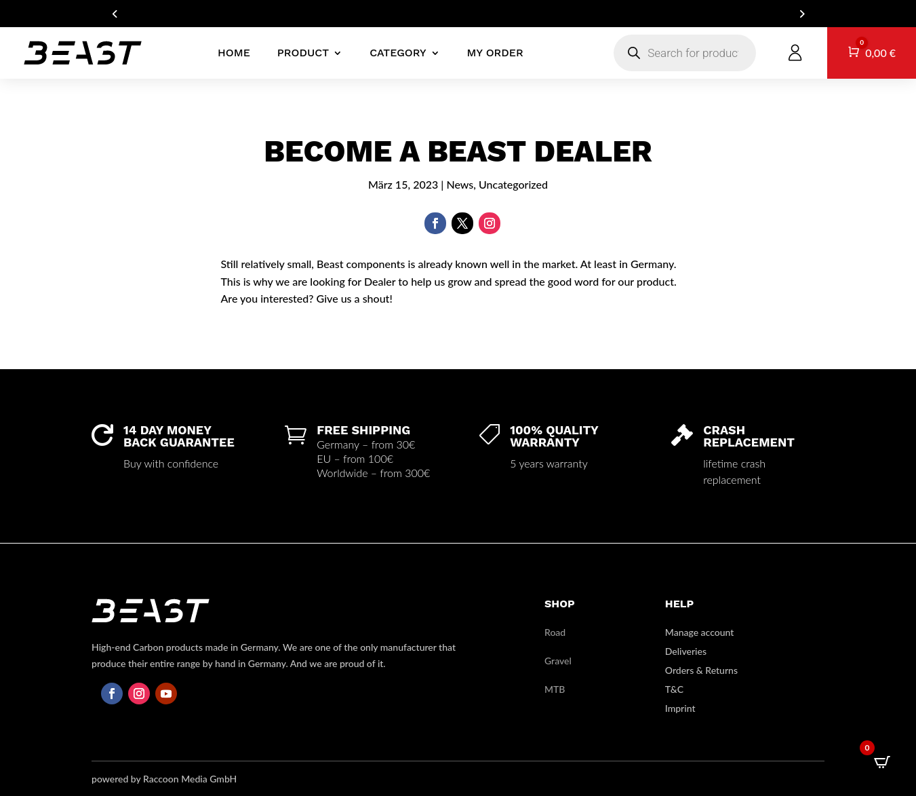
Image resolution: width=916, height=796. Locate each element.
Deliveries (685, 651)
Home (234, 52)
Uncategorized (513, 184)
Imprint (680, 708)
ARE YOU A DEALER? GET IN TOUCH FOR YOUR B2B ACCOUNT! (457, 13)
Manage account (699, 632)
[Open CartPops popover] (882, 762)
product (303, 52)
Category (398, 52)
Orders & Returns (701, 670)
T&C (674, 689)
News (459, 184)
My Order (495, 52)
